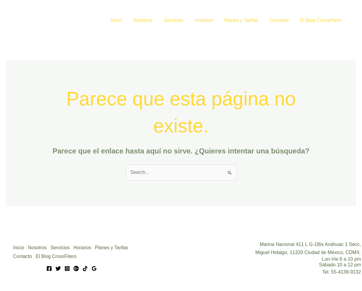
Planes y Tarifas (245, 20)
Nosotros (152, 20)
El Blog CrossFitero (321, 20)
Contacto (281, 20)
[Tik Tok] (85, 268)
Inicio (127, 20)
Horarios (210, 20)
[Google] (76, 268)
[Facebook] (49, 268)
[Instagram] (67, 268)
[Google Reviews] (94, 268)
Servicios (181, 20)
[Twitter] (58, 268)
